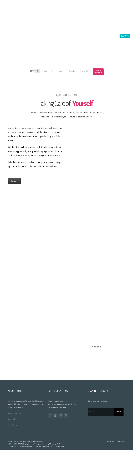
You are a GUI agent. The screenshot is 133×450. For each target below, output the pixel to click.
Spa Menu (14, 181)
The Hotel (43, 8)
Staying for (46, 67)
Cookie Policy (12, 425)
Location (55, 8)
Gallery (86, 8)
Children (83, 67)
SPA (93, 8)
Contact (58, 22)
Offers (101, 8)
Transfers (112, 8)
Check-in (33, 67)
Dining (75, 8)
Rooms (66, 8)
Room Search (98, 71)
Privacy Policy (12, 419)
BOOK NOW (125, 36)
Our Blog (46, 22)
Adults (70, 67)
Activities (35, 22)
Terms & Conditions (15, 413)
